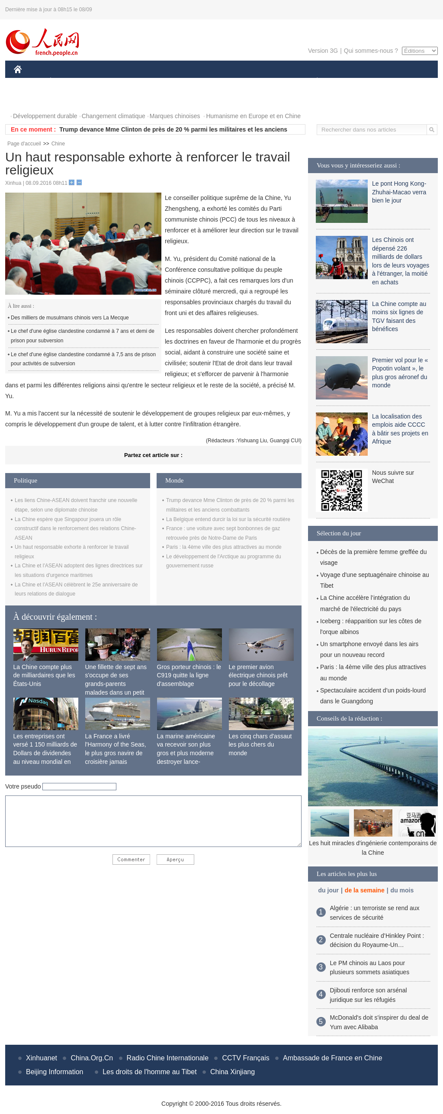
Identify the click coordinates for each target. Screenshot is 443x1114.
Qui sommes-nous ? (371, 50)
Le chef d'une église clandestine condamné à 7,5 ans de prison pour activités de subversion (83, 359)
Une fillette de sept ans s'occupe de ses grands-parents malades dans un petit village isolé (116, 683)
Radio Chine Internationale (168, 1058)
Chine (58, 144)
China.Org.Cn (92, 1058)
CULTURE (218, 81)
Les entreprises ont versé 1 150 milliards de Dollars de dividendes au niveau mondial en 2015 (45, 753)
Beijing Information (54, 1071)
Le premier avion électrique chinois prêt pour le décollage (258, 675)
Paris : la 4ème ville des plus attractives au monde (224, 547)
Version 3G (323, 50)
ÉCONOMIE (66, 81)
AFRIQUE (142, 81)
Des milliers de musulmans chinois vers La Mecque (70, 318)
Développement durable (45, 116)
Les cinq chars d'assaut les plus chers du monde (260, 745)
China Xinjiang (232, 1071)
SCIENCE (180, 81)
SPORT (347, 81)
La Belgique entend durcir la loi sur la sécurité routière (228, 519)
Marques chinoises (175, 116)
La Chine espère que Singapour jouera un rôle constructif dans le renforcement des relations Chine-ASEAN (75, 528)
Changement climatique (113, 116)
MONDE (106, 81)
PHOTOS (31, 99)
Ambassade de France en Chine (332, 1058)
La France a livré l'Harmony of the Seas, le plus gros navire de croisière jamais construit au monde (115, 753)
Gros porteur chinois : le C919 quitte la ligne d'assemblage (189, 675)
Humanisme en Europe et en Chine (253, 116)
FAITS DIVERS (266, 81)
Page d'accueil (24, 144)
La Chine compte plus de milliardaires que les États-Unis (44, 675)
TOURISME (384, 81)
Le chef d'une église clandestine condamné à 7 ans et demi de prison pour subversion (82, 336)
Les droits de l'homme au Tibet (149, 1071)
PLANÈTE (312, 81)
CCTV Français (245, 1058)
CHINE (28, 81)
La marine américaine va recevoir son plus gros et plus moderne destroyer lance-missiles (186, 753)
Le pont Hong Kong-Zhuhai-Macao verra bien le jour (399, 192)
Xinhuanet (41, 1058)
